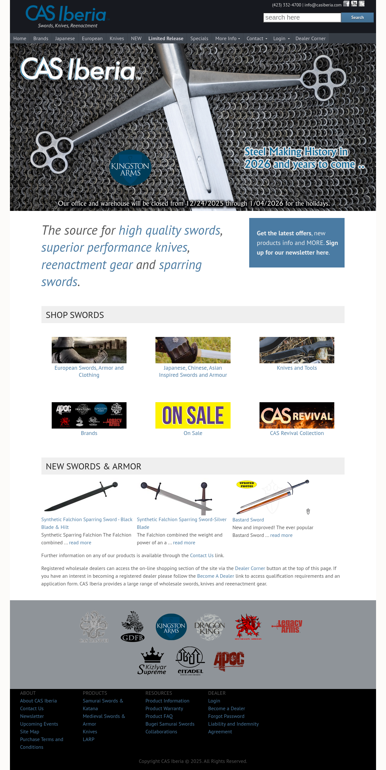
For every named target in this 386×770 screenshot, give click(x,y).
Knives (117, 38)
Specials (199, 38)
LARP (88, 739)
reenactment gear (87, 264)
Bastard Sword (248, 519)
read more (80, 542)
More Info (226, 38)
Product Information (167, 700)
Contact (255, 38)
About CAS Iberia (38, 700)
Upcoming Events (39, 723)
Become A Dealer (215, 576)
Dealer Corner (310, 38)
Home (19, 38)
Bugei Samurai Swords (170, 723)
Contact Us (202, 555)
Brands (40, 38)
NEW (136, 38)
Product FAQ (159, 716)
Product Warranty (164, 708)
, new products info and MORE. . (297, 243)
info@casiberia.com (323, 5)
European (92, 38)
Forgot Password (226, 716)
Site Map (29, 731)
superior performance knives (114, 247)
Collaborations (161, 731)
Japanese (65, 38)
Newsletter (32, 716)
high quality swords (169, 230)
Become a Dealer (226, 708)
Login (279, 38)
